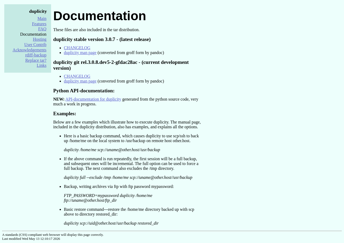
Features (39, 24)
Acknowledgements (29, 50)
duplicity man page (80, 52)
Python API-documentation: (84, 90)
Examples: (64, 113)
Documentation (99, 16)
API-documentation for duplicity (93, 99)
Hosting (40, 39)
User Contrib (35, 44)
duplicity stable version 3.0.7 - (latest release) (102, 39)
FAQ (42, 29)
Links (41, 65)
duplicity (38, 11)
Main (42, 18)
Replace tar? (36, 60)
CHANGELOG (77, 48)
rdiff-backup (36, 55)
